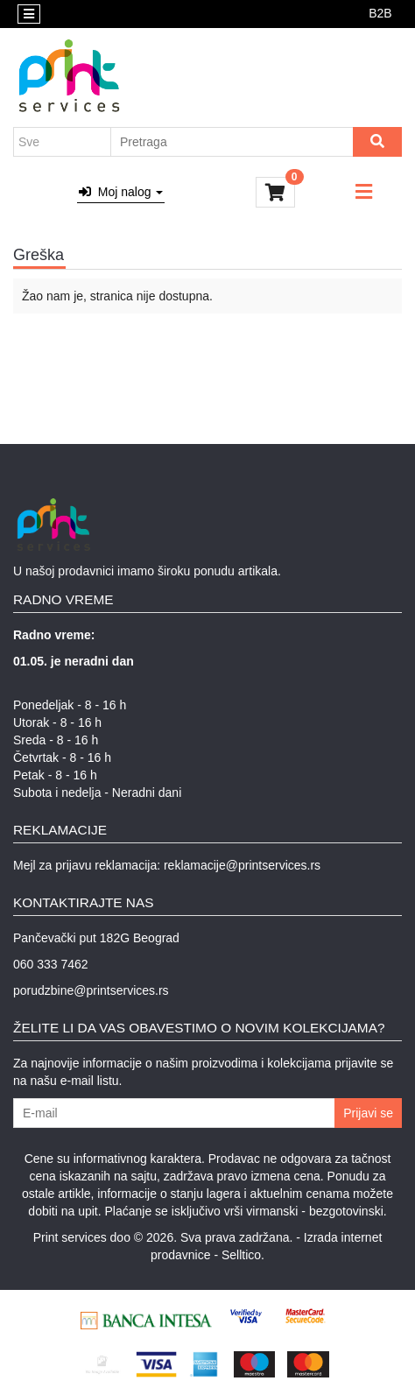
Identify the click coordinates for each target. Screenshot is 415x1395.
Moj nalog (121, 192)
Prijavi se (368, 1113)
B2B (380, 13)
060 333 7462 (50, 964)
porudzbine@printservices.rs (91, 990)
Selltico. (243, 1255)
